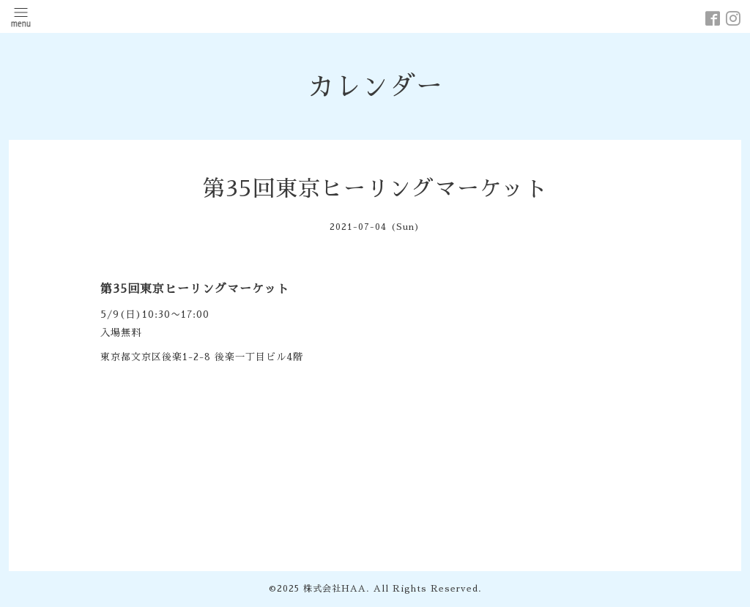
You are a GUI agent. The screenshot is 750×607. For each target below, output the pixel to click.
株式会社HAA (334, 588)
